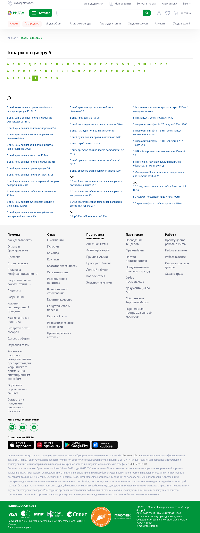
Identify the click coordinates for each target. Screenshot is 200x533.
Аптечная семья (97, 244)
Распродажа (32, 23)
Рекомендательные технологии (60, 325)
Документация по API (138, 290)
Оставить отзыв (58, 272)
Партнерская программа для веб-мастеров (139, 312)
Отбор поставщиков (135, 279)
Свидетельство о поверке (58, 308)
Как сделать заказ (20, 240)
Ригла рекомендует (81, 23)
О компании (55, 240)
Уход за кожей (181, 23)
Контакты (53, 259)
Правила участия (97, 256)
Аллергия (160, 23)
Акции (14, 23)
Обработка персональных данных (18, 389)
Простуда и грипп (110, 23)
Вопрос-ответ (95, 276)
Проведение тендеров (134, 242)
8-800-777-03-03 (22, 506)
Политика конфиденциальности (21, 272)
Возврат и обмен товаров (19, 330)
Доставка (14, 257)
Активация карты (98, 250)
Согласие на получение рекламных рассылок (16, 405)
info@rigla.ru (151, 526)
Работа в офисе (175, 257)
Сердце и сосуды (138, 23)
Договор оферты (19, 338)
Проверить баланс (98, 263)
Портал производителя (136, 259)
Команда (53, 253)
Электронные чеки (99, 282)
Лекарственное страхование (57, 291)
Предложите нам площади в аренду (138, 269)
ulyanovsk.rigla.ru (131, 455)
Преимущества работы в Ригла (175, 242)
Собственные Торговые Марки (137, 300)
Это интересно (18, 263)
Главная (11, 38)
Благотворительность (60, 266)
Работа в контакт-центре (177, 265)
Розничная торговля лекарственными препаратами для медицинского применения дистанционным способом (19, 365)
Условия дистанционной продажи (18, 307)
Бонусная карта (146, 3)
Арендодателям (93, 3)
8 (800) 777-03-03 (137, 464)
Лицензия (14, 290)
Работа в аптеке (176, 250)
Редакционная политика (57, 281)
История (53, 246)
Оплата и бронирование (18, 248)
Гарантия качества (59, 299)
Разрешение (16, 297)
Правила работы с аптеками (59, 335)
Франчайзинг (135, 250)
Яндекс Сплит (54, 23)
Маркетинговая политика (18, 319)
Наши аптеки (169, 3)
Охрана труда (174, 274)
